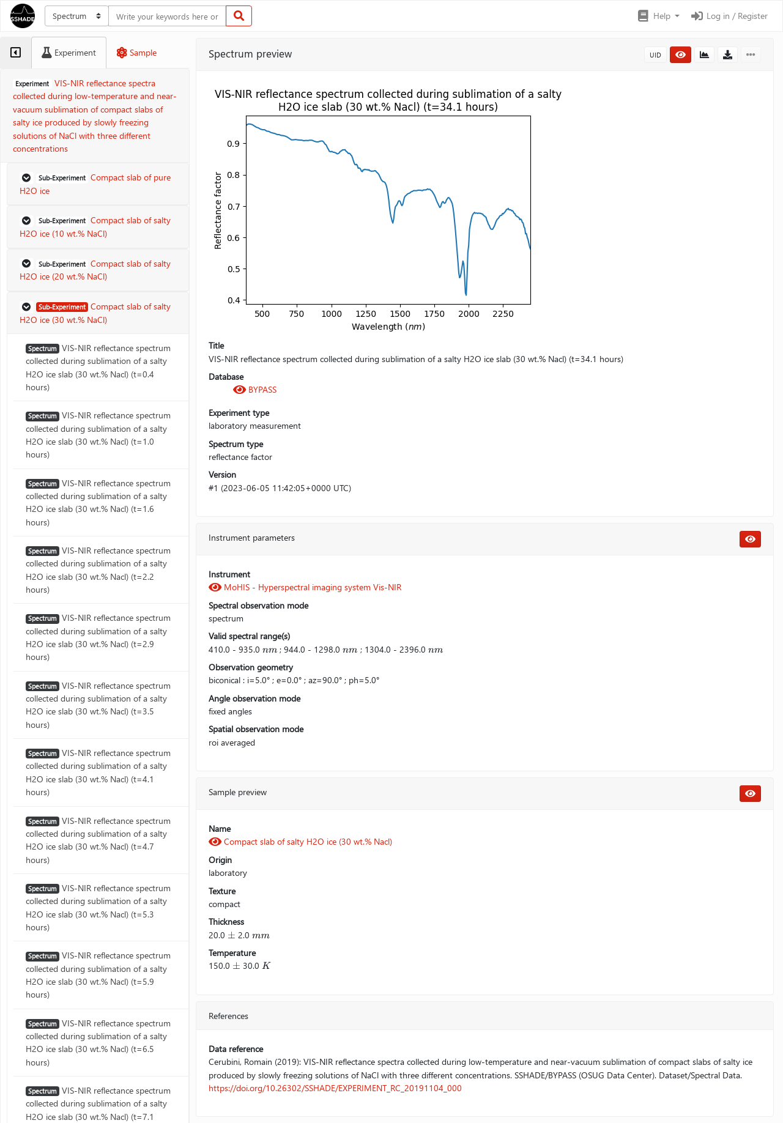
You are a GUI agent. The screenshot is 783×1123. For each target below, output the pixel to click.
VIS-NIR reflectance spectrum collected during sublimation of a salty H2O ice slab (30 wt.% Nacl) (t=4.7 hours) (98, 840)
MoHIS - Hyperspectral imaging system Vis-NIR (305, 587)
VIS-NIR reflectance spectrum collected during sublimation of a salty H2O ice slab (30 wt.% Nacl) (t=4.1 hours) (98, 772)
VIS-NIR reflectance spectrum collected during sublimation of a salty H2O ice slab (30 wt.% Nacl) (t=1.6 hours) (98, 502)
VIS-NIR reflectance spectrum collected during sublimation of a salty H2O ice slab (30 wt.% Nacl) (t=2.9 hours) (98, 637)
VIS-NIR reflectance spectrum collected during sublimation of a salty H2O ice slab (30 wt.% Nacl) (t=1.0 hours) (98, 434)
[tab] (15, 53)
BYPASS (254, 389)
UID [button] (655, 55)
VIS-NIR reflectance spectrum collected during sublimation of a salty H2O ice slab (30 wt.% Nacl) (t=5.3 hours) (98, 907)
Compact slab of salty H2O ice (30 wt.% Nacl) (300, 841)
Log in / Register (728, 15)
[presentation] (269, 649)
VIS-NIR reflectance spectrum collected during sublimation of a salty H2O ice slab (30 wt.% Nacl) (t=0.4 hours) (98, 367)
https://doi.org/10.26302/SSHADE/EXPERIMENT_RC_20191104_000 (335, 1088)
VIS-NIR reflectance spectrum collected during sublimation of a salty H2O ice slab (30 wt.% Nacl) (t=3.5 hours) (98, 705)
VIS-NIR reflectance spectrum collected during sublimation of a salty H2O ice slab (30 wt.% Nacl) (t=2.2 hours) (98, 569)
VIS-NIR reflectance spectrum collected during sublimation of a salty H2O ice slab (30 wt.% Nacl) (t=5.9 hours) (98, 974)
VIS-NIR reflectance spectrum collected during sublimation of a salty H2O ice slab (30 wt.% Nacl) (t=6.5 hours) (98, 1042)
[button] (658, 16)
